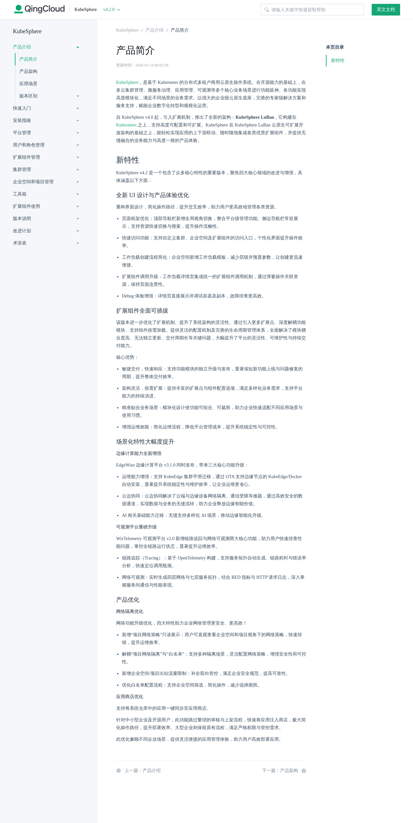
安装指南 (22, 120)
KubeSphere (27, 31)
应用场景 (28, 83)
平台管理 (22, 132)
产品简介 (28, 59)
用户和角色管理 (29, 145)
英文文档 (386, 9)
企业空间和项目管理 (33, 181)
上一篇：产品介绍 (138, 770)
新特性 (338, 60)
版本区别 (28, 96)
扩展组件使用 (26, 206)
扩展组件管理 (26, 157)
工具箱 (19, 194)
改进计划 (22, 230)
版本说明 (22, 218)
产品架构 (28, 71)
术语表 (19, 243)
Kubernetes (126, 125)
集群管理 (22, 169)
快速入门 (22, 108)
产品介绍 (22, 47)
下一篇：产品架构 (284, 770)
